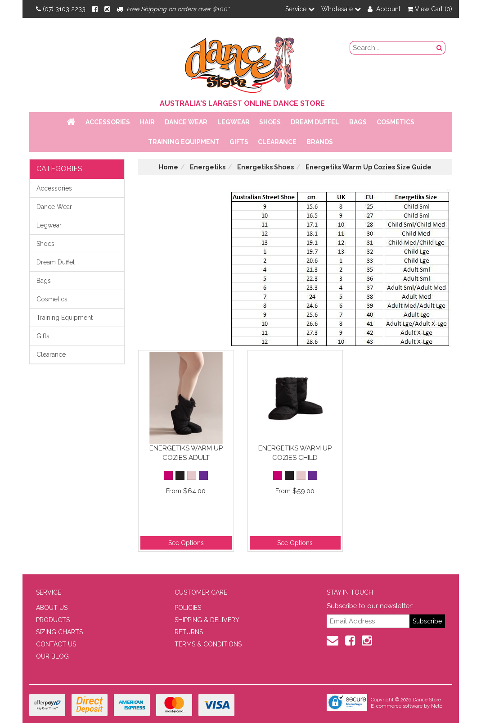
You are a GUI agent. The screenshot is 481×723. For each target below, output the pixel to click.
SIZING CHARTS (59, 632)
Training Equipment (184, 142)
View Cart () (429, 9)
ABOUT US (51, 607)
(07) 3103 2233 (60, 9)
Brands (319, 142)
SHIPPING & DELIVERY (207, 619)
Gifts (238, 142)
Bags (358, 122)
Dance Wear (186, 122)
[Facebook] (95, 9)
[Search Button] (439, 48)
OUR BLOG (52, 656)
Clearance (277, 142)
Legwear (233, 122)
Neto (436, 706)
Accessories (107, 122)
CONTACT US (56, 644)
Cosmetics (395, 122)
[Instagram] (107, 9)
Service (300, 9)
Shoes (270, 122)
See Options (186, 542)
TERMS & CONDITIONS (208, 644)
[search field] (392, 48)
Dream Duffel (315, 122)
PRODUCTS (53, 619)
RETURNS (189, 632)
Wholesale (341, 9)
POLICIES (188, 607)
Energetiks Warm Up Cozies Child (295, 453)
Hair (147, 122)
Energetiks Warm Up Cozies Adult (186, 453)
